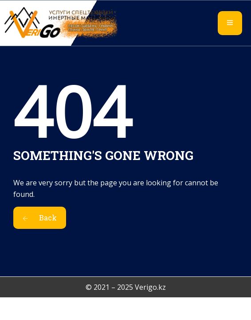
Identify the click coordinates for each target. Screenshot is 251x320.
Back (40, 217)
